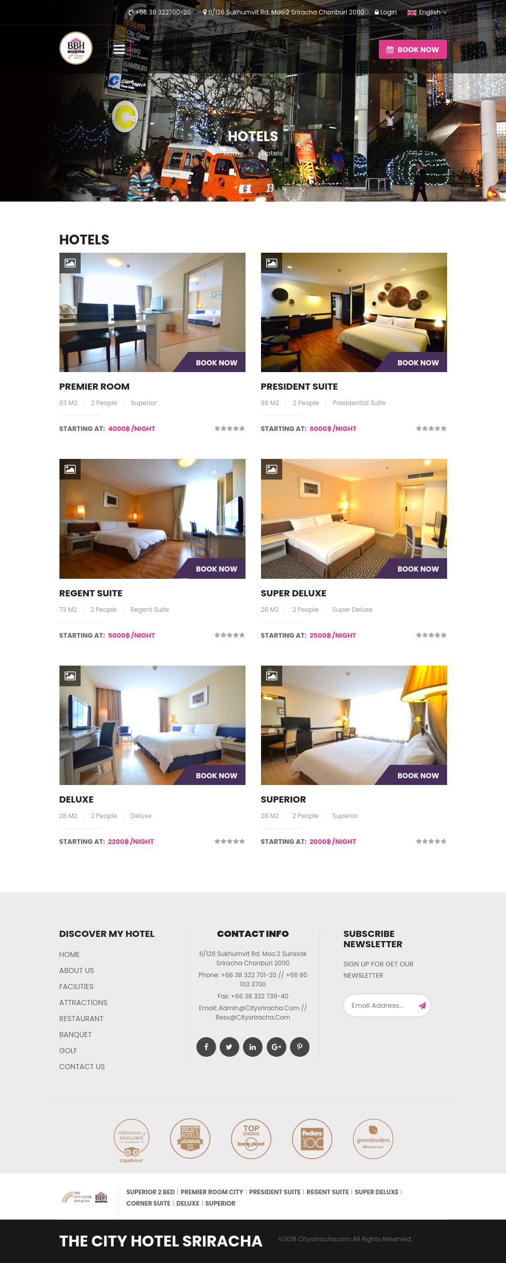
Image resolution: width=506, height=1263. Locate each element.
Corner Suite (148, 1203)
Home (234, 153)
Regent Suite (90, 593)
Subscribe (422, 1005)
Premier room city (211, 1192)
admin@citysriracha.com (259, 1008)
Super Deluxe (294, 593)
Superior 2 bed (150, 1192)
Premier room (94, 386)
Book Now (216, 363)
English (424, 12)
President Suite (299, 386)
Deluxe (76, 799)
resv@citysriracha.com (253, 1017)
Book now (413, 49)
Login (386, 12)
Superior (283, 799)
